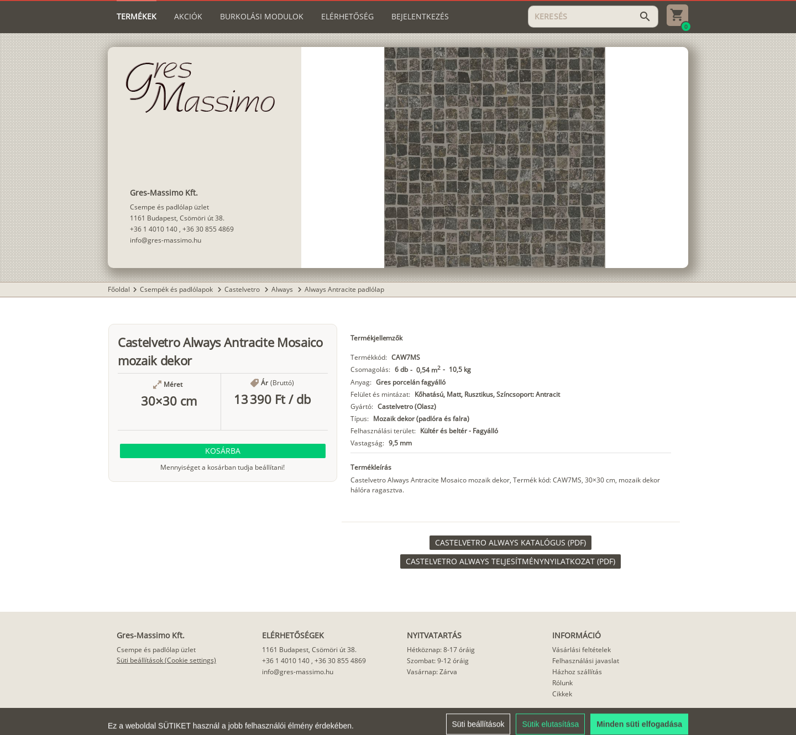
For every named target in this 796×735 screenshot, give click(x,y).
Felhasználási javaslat (585, 660)
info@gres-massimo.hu (165, 240)
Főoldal (119, 289)
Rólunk (562, 682)
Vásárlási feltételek (581, 649)
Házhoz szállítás (577, 671)
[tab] (136, 16)
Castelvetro (242, 289)
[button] (223, 451)
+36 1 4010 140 (153, 229)
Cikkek (562, 694)
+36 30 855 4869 (208, 229)
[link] (510, 543)
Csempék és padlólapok (177, 289)
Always (283, 289)
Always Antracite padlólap (344, 289)
